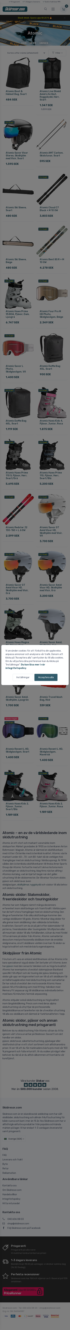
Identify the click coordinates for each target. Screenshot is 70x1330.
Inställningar (22, 677)
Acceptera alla (46, 677)
